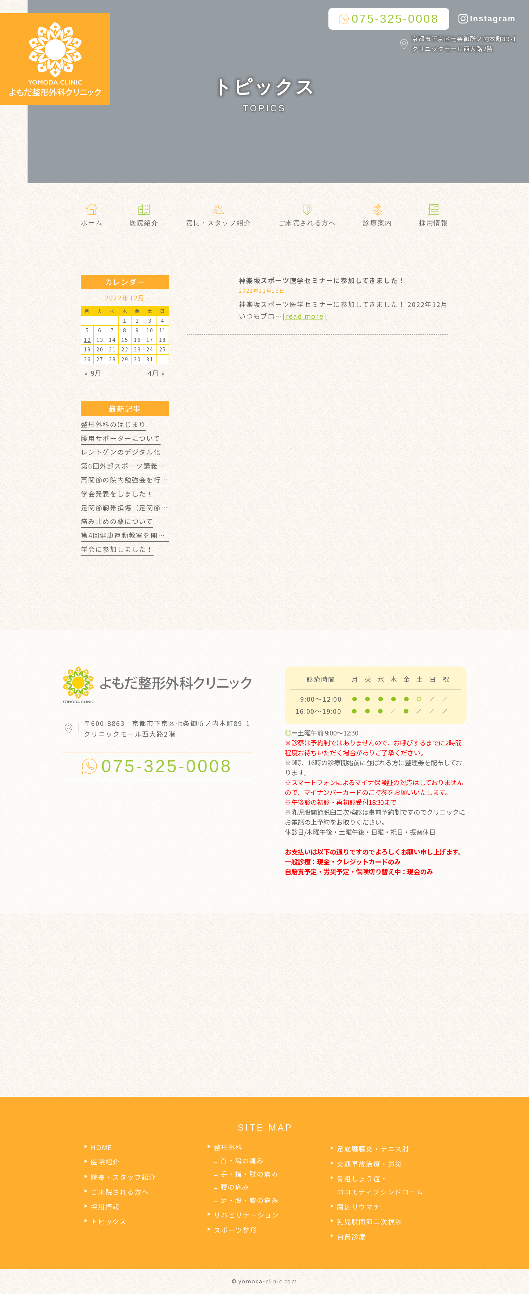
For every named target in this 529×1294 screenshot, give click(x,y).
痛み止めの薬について (117, 521)
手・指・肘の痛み (249, 1173)
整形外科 (228, 1147)
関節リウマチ (359, 1206)
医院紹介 (105, 1162)
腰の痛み (234, 1187)
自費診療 (351, 1236)
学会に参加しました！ (117, 549)
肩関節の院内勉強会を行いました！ (139, 479)
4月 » (156, 372)
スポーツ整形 (236, 1230)
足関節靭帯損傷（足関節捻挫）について (146, 507)
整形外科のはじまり (113, 424)
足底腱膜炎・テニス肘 (373, 1148)
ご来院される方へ (120, 1191)
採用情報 (105, 1206)
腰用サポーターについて (121, 438)
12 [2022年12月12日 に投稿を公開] (87, 339)
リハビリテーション (246, 1214)
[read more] (305, 316)
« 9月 (93, 372)
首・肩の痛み (242, 1160)
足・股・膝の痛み (249, 1200)
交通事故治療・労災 (369, 1163)
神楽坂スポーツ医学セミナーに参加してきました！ (322, 280)
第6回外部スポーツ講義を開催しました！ (148, 465)
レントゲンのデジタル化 (121, 451)
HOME (101, 1147)
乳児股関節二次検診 (369, 1221)
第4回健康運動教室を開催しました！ (141, 535)
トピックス (109, 1221)
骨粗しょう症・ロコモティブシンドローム (380, 1185)
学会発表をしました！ (117, 493)
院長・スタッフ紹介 (123, 1177)
